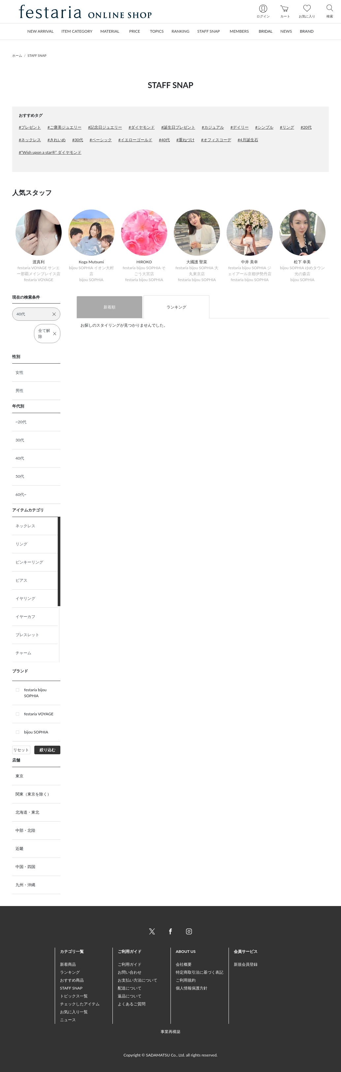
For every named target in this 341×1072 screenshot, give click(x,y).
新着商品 (68, 964)
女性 (19, 372)
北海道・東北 (27, 812)
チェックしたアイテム (80, 1003)
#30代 (77, 139)
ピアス (21, 580)
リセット (21, 749)
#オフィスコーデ (216, 139)
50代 (19, 476)
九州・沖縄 (25, 884)
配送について (129, 988)
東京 (19, 775)
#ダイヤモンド (142, 127)
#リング (287, 127)
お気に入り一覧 (74, 1011)
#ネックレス (30, 139)
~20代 (20, 421)
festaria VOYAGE (38, 713)
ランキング (176, 307)
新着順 (109, 307)
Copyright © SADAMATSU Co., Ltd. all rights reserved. (171, 1055)
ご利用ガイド (129, 964)
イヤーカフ (25, 616)
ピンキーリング (29, 562)
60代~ (20, 494)
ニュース (68, 1019)
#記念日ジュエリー (105, 127)
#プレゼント (30, 127)
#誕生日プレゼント (178, 127)
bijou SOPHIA (36, 732)
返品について (129, 995)
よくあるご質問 (131, 1003)
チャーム (23, 652)
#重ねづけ (185, 139)
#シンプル (264, 127)
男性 (19, 390)
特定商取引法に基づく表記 (199, 972)
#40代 (164, 139)
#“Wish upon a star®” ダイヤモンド (50, 152)
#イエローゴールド (135, 139)
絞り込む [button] (47, 749)
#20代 (306, 127)
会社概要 (184, 964)
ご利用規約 (186, 980)
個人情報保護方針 (191, 988)
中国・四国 (25, 866)
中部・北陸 (25, 830)
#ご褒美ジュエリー (64, 127)
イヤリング (25, 598)
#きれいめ (56, 139)
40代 (19, 458)
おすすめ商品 (72, 980)
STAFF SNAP (37, 55)
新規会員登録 (246, 964)
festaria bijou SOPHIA (35, 692)
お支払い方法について (137, 980)
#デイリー (240, 127)
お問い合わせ (129, 972)
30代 (19, 440)
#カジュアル (213, 127)
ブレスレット (27, 634)
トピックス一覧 (74, 995)
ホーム (17, 55)
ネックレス (25, 525)
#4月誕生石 (248, 139)
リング (21, 543)
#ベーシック (101, 139)
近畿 (19, 848)
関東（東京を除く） (33, 794)
